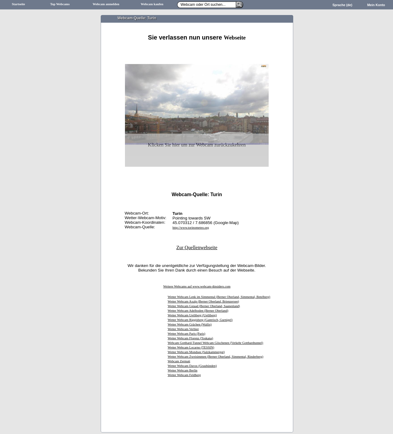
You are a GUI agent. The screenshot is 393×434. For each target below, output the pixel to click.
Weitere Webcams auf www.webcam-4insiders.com (196, 286)
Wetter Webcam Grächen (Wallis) (190, 324)
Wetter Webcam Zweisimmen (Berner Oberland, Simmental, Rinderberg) (215, 356)
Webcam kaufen (152, 4)
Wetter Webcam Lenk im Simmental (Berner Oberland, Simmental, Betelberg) (219, 297)
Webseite (235, 37)
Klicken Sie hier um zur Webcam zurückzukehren (197, 144)
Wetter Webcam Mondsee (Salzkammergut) (196, 352)
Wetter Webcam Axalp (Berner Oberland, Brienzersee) (203, 301)
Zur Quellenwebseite (196, 247)
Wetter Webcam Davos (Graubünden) (192, 365)
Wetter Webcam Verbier (183, 329)
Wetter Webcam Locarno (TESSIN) (191, 347)
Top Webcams (60, 4)
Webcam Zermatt (179, 361)
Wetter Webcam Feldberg (184, 375)
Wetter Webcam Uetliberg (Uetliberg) (192, 315)
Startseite (18, 4)
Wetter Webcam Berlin (182, 370)
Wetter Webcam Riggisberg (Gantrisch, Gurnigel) (200, 320)
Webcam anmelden (106, 4)
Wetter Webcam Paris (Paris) (186, 333)
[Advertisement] (197, 48)
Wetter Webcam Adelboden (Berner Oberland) (198, 310)
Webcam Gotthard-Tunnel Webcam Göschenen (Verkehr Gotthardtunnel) (215, 343)
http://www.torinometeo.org (191, 227)
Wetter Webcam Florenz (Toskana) (190, 338)
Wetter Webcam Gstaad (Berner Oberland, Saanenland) (204, 306)
